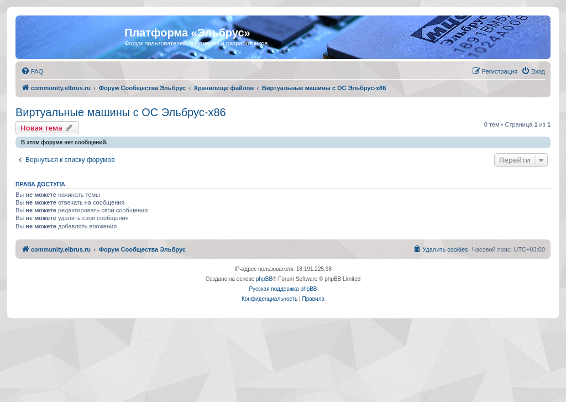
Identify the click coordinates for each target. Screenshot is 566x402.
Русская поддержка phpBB (283, 289)
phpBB (264, 279)
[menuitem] (32, 71)
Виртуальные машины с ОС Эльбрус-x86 (120, 112)
